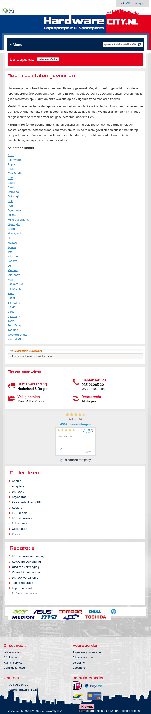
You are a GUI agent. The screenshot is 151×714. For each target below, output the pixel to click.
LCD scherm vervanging (28, 556)
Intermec (13, 256)
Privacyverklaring (83, 657)
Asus (11, 168)
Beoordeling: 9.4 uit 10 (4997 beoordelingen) (113, 710)
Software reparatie (24, 593)
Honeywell (15, 233)
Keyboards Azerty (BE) (27, 502)
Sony (11, 311)
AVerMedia (15, 173)
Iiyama (12, 247)
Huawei (13, 242)
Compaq (13, 191)
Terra (11, 321)
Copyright (79, 667)
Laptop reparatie (23, 588)
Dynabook (14, 210)
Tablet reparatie (22, 582)
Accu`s (16, 481)
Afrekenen (10, 657)
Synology (14, 316)
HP (9, 238)
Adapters (18, 486)
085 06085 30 (18, 684)
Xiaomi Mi (14, 339)
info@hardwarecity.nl (23, 689)
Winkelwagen (135, 3)
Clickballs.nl (20, 528)
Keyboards (19, 497)
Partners (17, 534)
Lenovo (12, 261)
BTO (10, 178)
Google (12, 228)
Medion (13, 270)
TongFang (14, 325)
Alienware (14, 159)
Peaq (11, 293)
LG (9, 265)
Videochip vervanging (27, 572)
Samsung (14, 302)
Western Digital (18, 334)
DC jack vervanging (25, 577)
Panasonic (15, 288)
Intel (10, 251)
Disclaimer (79, 662)
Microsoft (14, 275)
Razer (11, 298)
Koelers (17, 507)
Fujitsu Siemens (18, 219)
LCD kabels (19, 513)
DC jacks (18, 491)
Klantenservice (13, 662)
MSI (10, 279)
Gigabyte (14, 224)
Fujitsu (12, 215)
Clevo (11, 187)
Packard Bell (16, 284)
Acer (11, 155)
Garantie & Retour (15, 667)
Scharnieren (20, 523)
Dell (10, 201)
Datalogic (14, 196)
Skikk (11, 307)
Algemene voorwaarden (88, 652)
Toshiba (13, 330)
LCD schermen (22, 518)
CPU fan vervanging (25, 567)
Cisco (11, 182)
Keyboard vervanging (26, 561)
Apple (11, 164)
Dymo (11, 205)
